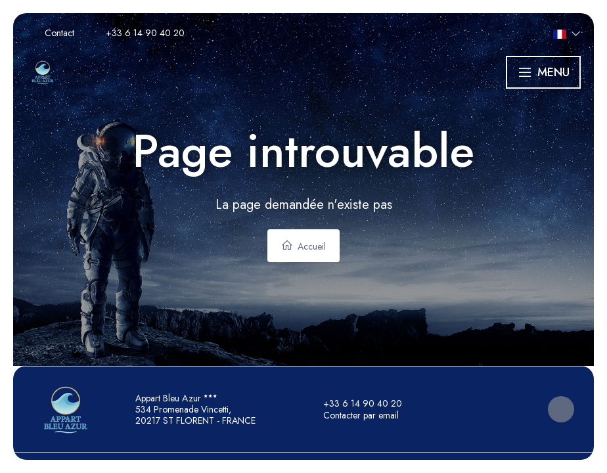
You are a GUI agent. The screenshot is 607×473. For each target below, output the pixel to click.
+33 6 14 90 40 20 (355, 403)
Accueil (303, 246)
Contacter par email (353, 415)
